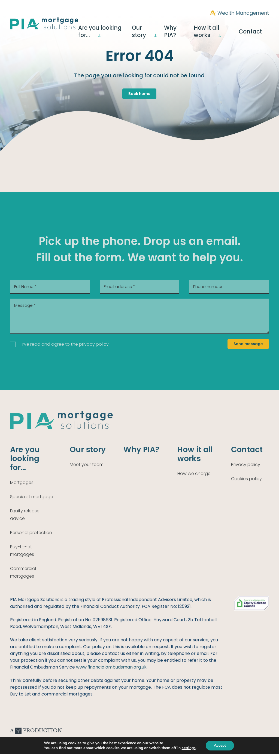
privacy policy (94, 344)
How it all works (221, 28)
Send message (248, 344)
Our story (154, 28)
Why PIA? (186, 28)
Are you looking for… (109, 28)
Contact (259, 28)
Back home (139, 93)
